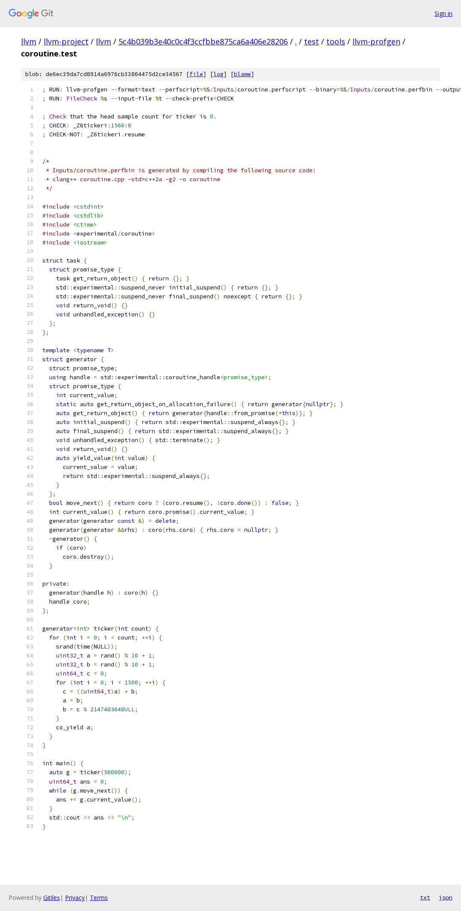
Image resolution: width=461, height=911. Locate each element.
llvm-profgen (376, 41)
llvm (28, 41)
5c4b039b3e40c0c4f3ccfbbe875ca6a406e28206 (203, 41)
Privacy (75, 897)
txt (425, 897)
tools (335, 41)
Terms (99, 897)
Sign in (443, 13)
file (196, 74)
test (311, 41)
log (218, 74)
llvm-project (66, 41)
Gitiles (51, 897)
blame (242, 74)
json (445, 897)
